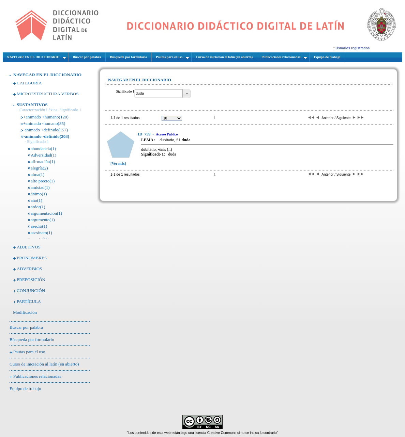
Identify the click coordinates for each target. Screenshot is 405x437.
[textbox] (158, 93)
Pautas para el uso (29, 351)
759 (144, 134)
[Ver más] (118, 163)
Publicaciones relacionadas (37, 376)
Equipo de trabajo (25, 388)
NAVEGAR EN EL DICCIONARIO (47, 74)
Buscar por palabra (26, 327)
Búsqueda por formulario (32, 339)
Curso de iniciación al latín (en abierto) (44, 364)
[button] (187, 94)
